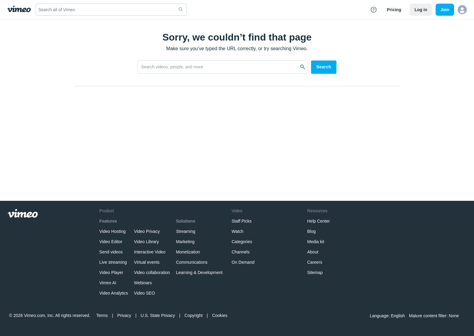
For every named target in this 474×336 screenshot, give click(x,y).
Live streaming (113, 262)
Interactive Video (149, 252)
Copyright (193, 315)
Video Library (146, 241)
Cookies (220, 315)
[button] (462, 9)
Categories (242, 241)
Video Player (111, 272)
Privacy (124, 315)
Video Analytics (113, 293)
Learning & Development (199, 272)
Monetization (188, 252)
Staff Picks (242, 221)
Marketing (185, 241)
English (398, 315)
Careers (314, 262)
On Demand (243, 262)
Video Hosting (112, 231)
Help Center (318, 221)
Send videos (111, 252)
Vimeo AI (107, 282)
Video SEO (144, 293)
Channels (240, 252)
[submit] (181, 9)
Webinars (143, 282)
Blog (311, 231)
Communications (191, 262)
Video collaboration (152, 272)
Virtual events (147, 262)
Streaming (185, 231)
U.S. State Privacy (158, 315)
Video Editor (110, 241)
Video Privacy (147, 231)
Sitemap (315, 272)
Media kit (315, 241)
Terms (102, 315)
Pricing (394, 9)
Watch (237, 231)
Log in (420, 9)
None (454, 315)
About (312, 252)
